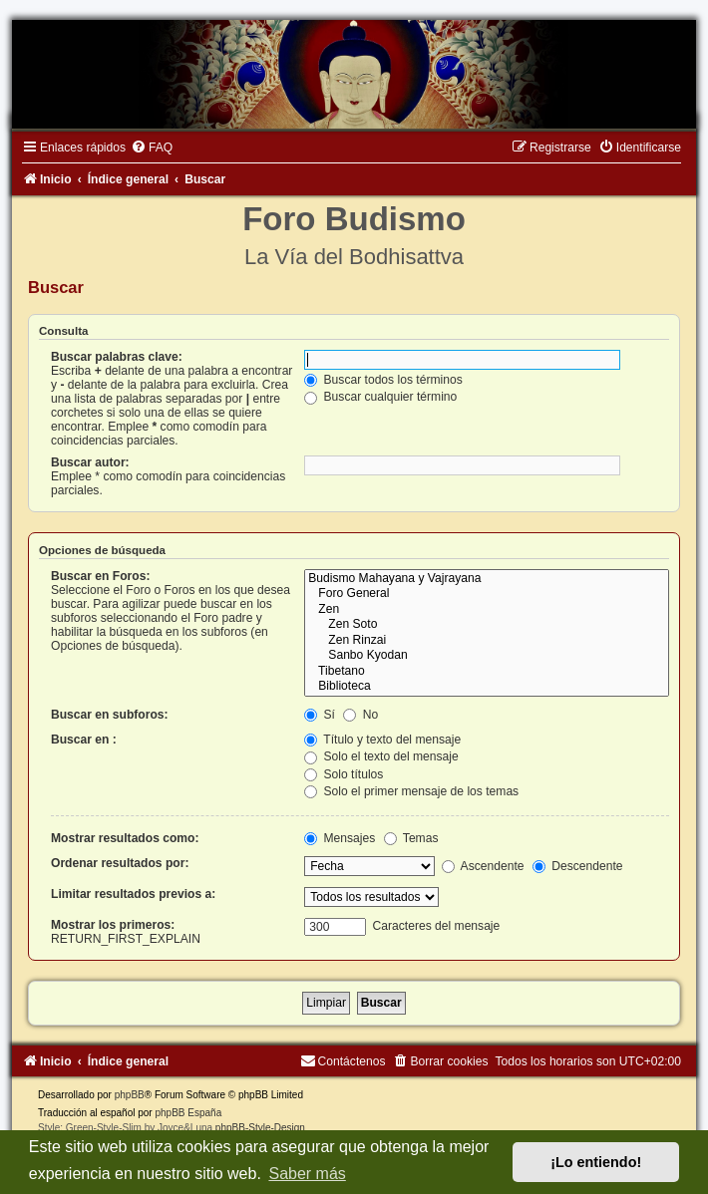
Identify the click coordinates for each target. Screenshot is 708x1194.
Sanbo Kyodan (486, 656)
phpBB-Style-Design (260, 1127)
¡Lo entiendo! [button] (595, 1162)
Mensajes (339, 838)
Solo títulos (343, 774)
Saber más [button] (306, 1173)
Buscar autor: (90, 462)
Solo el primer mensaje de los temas (411, 791)
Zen (486, 610)
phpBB (130, 1094)
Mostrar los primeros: (113, 925)
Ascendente (483, 866)
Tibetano (486, 672)
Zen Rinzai (486, 641)
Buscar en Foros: (100, 576)
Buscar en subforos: (110, 715)
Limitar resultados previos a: (133, 894)
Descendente (577, 866)
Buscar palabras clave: (116, 357)
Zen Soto (486, 625)
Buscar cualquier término (380, 397)
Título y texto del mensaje (382, 739)
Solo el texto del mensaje (381, 756)
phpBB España (188, 1112)
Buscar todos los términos (383, 380)
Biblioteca (486, 687)
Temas (411, 838)
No (360, 715)
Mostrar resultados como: (125, 838)
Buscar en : (84, 739)
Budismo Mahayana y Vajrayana (486, 579)
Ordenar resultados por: (119, 863)
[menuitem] (152, 147)
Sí (319, 715)
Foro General (486, 594)
